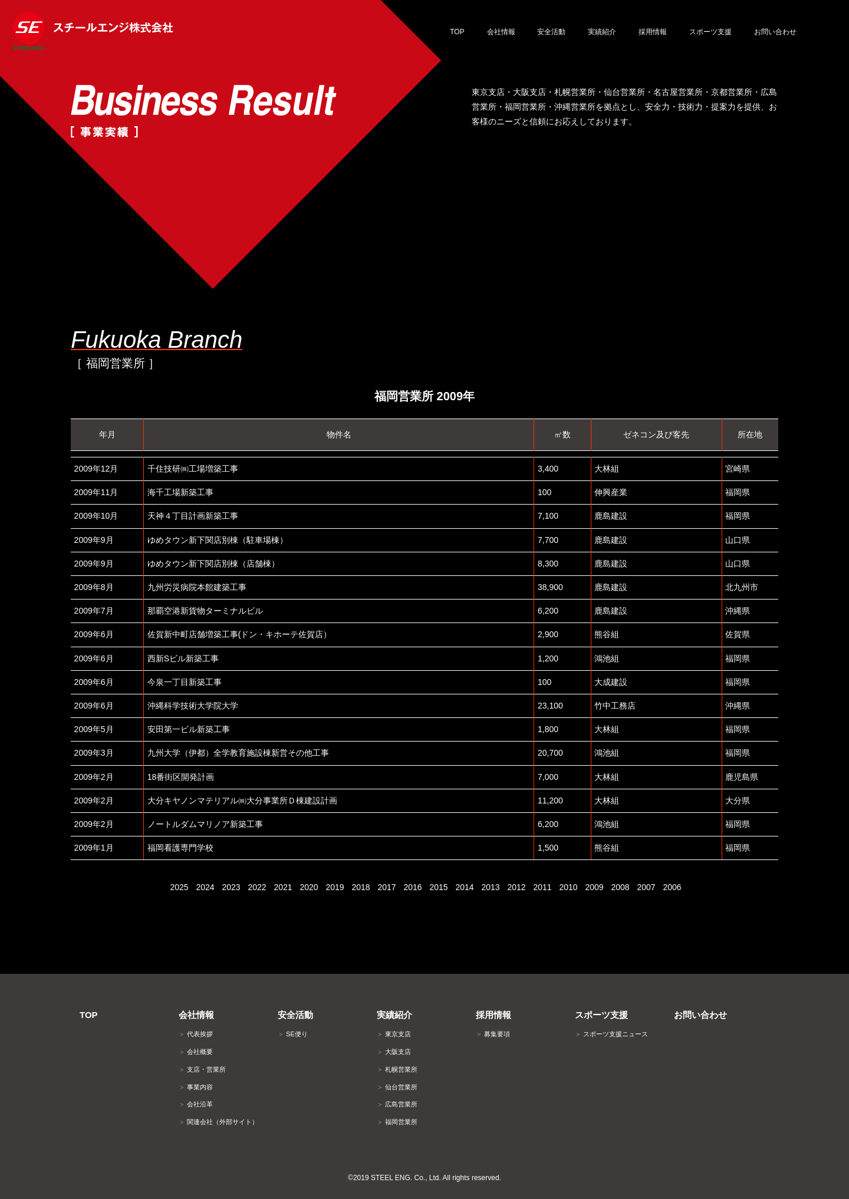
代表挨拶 (196, 1033)
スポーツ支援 (601, 1015)
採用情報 (493, 1015)
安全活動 (295, 1015)
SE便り (293, 1033)
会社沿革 (196, 1104)
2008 (620, 887)
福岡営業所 (397, 1121)
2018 (360, 887)
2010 (568, 887)
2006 (672, 887)
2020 (309, 887)
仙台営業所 (397, 1087)
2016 (412, 887)
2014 (464, 887)
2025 (179, 887)
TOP (89, 1015)
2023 (231, 887)
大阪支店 (394, 1051)
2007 (646, 887)
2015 (438, 887)
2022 (257, 887)
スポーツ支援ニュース (611, 1033)
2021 (283, 887)
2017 (386, 887)
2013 (490, 887)
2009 (594, 887)
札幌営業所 (397, 1069)
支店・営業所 (202, 1069)
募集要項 (493, 1033)
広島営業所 (397, 1104)
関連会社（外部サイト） (218, 1121)
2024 (205, 887)
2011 (542, 887)
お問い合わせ (700, 1015)
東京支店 (394, 1033)
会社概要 (196, 1051)
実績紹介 (394, 1015)
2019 (334, 887)
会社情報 (196, 1015)
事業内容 (196, 1087)
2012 (516, 887)
